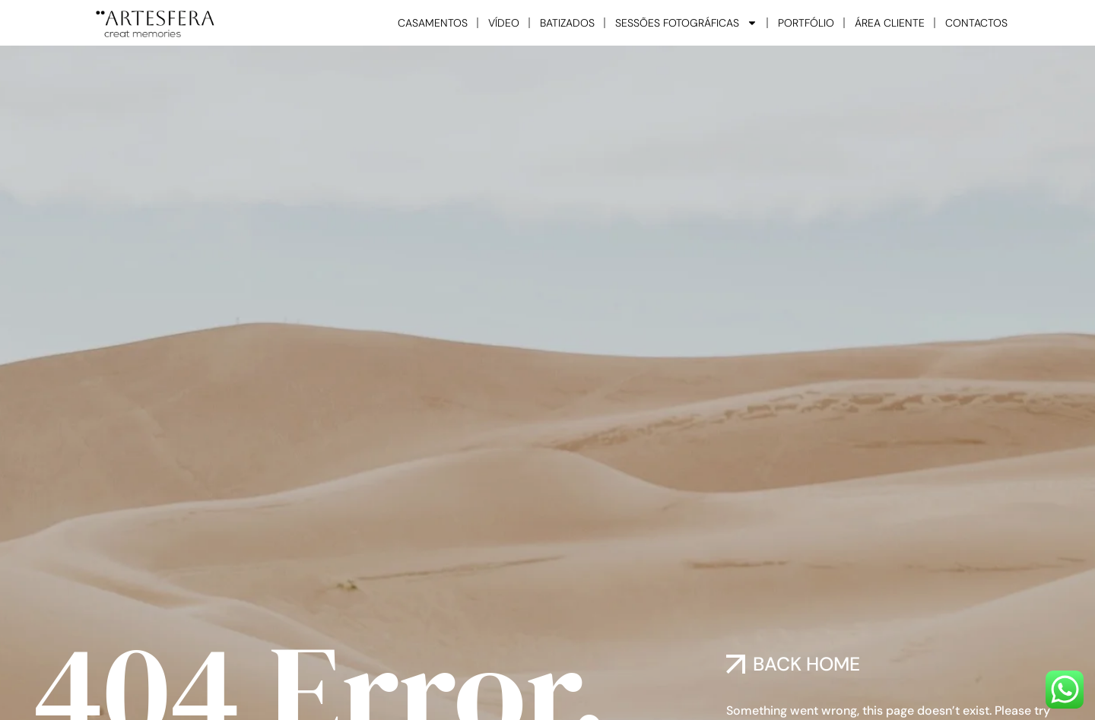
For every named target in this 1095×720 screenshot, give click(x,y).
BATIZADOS (567, 23)
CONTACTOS (976, 23)
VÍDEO (503, 23)
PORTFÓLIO (806, 23)
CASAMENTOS (433, 23)
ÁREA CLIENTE (890, 23)
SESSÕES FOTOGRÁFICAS (686, 23)
